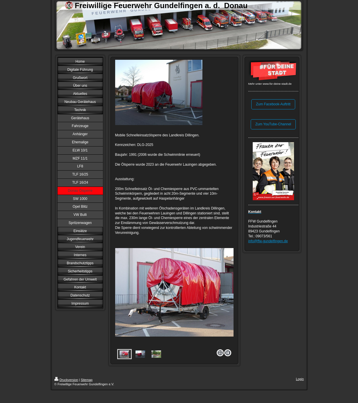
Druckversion (66, 380)
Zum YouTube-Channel (273, 124)
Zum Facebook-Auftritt (273, 104)
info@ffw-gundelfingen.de (268, 241)
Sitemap (86, 380)
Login (300, 379)
